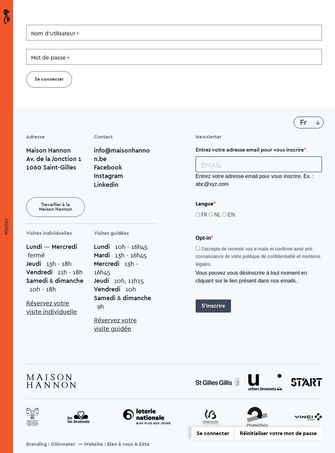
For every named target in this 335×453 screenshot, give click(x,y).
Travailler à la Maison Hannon (55, 207)
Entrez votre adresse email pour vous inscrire (250, 149)
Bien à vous (120, 444)
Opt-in (203, 238)
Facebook (108, 167)
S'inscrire (213, 306)
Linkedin (106, 184)
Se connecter (213, 433)
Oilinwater (63, 444)
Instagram (108, 176)
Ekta (144, 444)
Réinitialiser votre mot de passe (278, 433)
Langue (204, 203)
